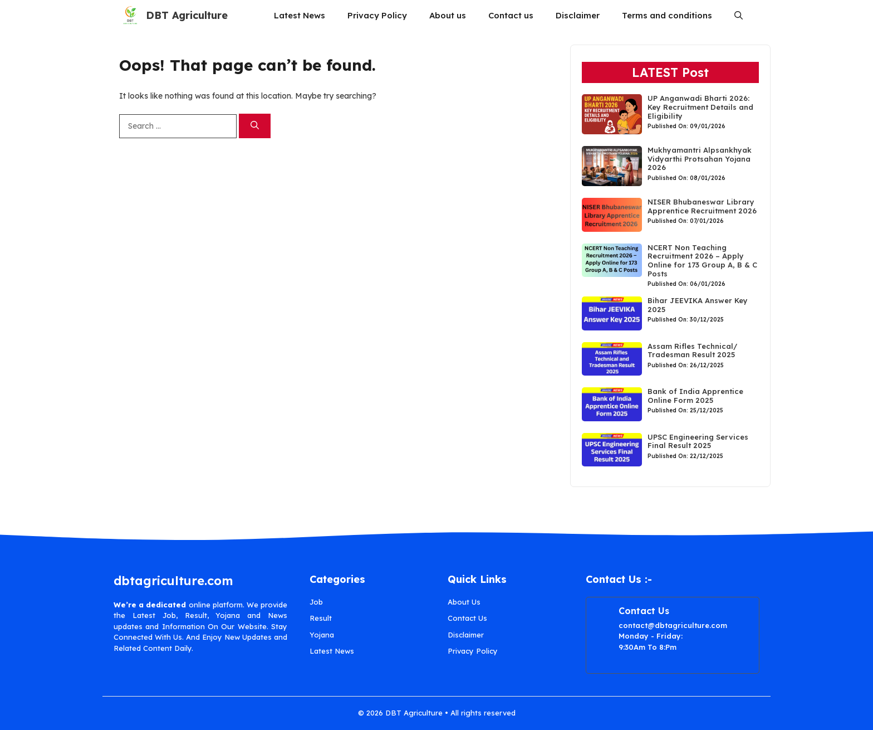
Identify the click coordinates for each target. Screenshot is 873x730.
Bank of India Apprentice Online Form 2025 (695, 396)
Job (316, 601)
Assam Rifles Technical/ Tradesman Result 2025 (692, 350)
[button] (738, 15)
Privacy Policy (377, 15)
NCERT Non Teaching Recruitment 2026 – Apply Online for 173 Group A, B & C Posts (702, 260)
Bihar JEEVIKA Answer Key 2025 (698, 305)
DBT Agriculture (187, 15)
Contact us (510, 15)
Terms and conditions (667, 15)
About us (447, 15)
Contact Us (467, 618)
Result (321, 618)
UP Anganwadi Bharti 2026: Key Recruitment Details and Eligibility (700, 107)
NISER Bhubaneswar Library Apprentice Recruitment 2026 (703, 206)
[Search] (255, 126)
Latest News (299, 15)
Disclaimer (578, 15)
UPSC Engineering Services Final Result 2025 (698, 441)
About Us (464, 601)
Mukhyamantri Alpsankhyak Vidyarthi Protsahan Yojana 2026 (700, 158)
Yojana (322, 634)
